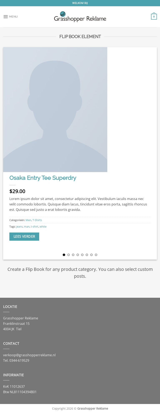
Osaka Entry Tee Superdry (42, 177)
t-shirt (34, 226)
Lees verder (24, 236)
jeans (19, 226)
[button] (10, 16)
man (27, 226)
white (43, 226)
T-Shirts (37, 220)
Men (28, 220)
